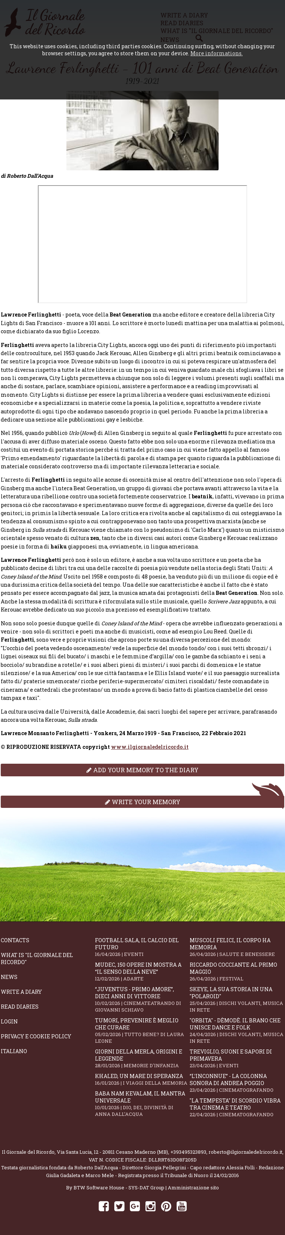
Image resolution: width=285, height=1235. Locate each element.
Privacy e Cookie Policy (36, 1036)
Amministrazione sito (193, 1187)
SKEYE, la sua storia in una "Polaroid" (237, 999)
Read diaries (20, 1006)
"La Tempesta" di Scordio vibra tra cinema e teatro (237, 1107)
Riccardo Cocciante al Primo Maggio (237, 971)
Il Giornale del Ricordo (28, 1152)
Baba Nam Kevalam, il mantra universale (142, 1103)
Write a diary (21, 991)
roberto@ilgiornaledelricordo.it (245, 1152)
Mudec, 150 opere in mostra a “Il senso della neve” (142, 971)
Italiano (14, 1051)
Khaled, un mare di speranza (142, 1079)
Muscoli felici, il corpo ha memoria (237, 947)
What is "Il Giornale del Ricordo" (37, 958)
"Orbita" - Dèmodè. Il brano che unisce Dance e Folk (237, 1030)
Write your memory (142, 802)
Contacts (15, 940)
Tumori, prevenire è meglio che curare (142, 1030)
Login (9, 1021)
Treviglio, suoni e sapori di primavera (237, 1058)
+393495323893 (188, 1152)
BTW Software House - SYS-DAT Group (118, 1187)
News (9, 976)
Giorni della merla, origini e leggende (142, 1058)
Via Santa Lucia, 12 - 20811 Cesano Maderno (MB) (112, 1152)
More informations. (216, 53)
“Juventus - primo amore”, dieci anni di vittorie (142, 999)
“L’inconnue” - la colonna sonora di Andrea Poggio (237, 1082)
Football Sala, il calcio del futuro (142, 947)
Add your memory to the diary (142, 770)
